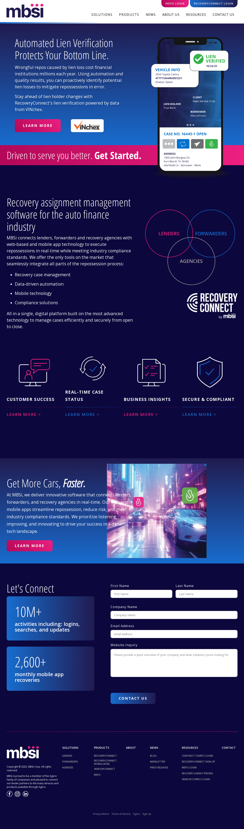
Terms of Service (121, 814)
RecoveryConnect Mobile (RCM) (105, 762)
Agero (136, 814)
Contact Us (223, 14)
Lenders (67, 755)
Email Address (122, 626)
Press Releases (159, 767)
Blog (153, 755)
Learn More (38, 125)
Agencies (67, 767)
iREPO (97, 775)
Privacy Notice (101, 814)
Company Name (124, 607)
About (131, 747)
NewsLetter (157, 761)
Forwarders (70, 761)
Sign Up (147, 814)
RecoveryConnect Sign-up (198, 761)
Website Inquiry (124, 645)
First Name (120, 586)
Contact (229, 747)
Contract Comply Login (197, 755)
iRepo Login (189, 767)
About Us (171, 14)
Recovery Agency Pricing (197, 773)
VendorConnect (104, 769)
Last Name (185, 586)
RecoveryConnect (105, 755)
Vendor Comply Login (196, 779)
